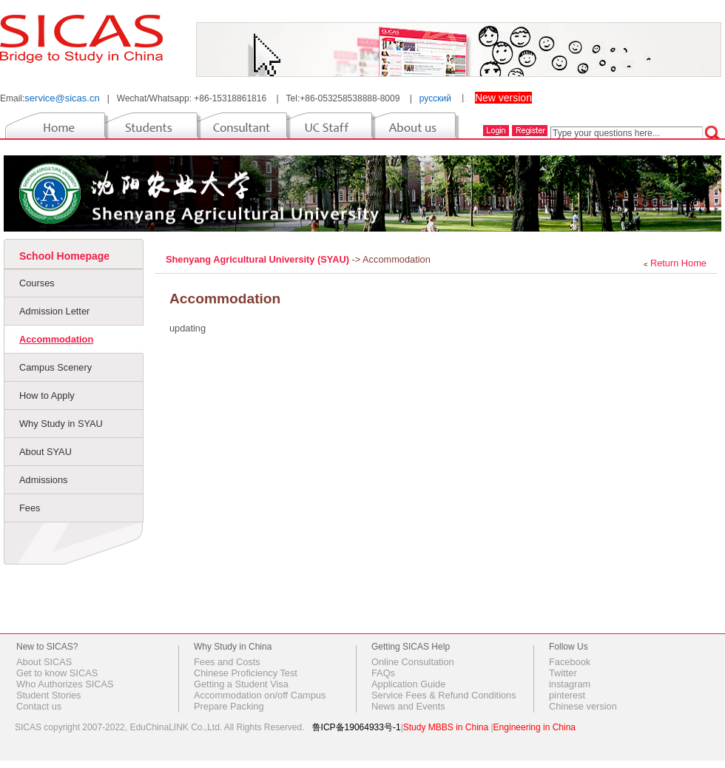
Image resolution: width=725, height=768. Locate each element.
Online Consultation (412, 661)
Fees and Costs (227, 661)
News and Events (408, 706)
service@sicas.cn (61, 98)
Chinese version (583, 706)
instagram (569, 684)
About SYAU (45, 451)
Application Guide (408, 684)
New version (503, 98)
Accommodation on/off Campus (260, 695)
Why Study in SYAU (61, 423)
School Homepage (64, 256)
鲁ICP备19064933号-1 (356, 727)
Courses (37, 283)
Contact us (38, 706)
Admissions (43, 479)
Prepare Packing (229, 706)
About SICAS (44, 661)
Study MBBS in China (445, 727)
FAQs (383, 672)
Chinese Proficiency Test (245, 672)
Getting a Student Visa (241, 684)
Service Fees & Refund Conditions (443, 695)
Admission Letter (54, 311)
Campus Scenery (55, 367)
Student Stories (48, 695)
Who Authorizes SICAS (65, 684)
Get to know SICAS (57, 672)
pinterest (567, 695)
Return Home (678, 263)
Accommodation (56, 339)
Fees (29, 507)
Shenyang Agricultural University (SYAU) (259, 259)
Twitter (563, 672)
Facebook (569, 661)
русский (435, 98)
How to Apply (47, 395)
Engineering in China (534, 727)
